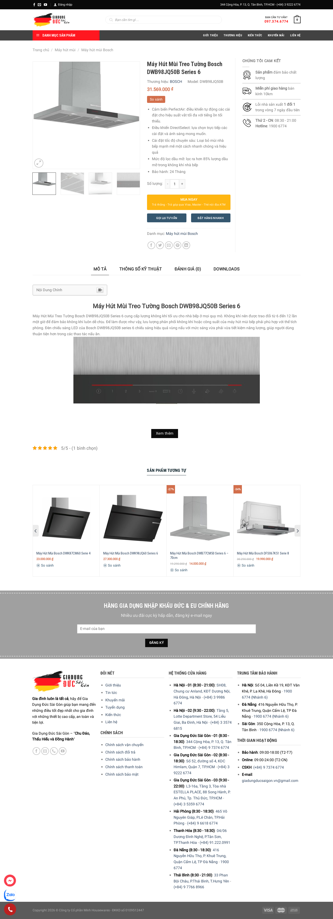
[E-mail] (39, 5)
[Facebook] (34, 5)
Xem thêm (165, 433)
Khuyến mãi (115, 700)
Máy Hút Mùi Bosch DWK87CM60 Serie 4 (63, 553)
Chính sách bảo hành (122, 759)
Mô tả (100, 269)
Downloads (226, 269)
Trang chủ (41, 50)
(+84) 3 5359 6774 (189, 804)
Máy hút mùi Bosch (97, 50)
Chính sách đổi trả (120, 752)
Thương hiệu (232, 35)
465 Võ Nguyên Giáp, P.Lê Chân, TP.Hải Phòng (200, 817)
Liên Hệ (295, 35)
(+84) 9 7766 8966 (189, 887)
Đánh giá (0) (188, 269)
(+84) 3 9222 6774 (288, 4)
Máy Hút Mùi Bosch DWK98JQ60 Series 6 (130, 553)
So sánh (156, 99)
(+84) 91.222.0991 (215, 842)
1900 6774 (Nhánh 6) (271, 716)
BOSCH (176, 81)
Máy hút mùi (65, 50)
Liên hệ (111, 722)
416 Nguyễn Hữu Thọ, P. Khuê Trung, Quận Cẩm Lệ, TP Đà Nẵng (200, 856)
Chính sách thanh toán (124, 767)
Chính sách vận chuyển (124, 745)
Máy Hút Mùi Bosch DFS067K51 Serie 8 (263, 553)
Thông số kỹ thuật (140, 269)
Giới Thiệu (210, 35)
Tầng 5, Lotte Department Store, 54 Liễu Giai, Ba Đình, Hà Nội (201, 716)
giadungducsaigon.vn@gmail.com (270, 780)
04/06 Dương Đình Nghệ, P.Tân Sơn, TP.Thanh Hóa (200, 836)
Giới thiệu (113, 685)
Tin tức (111, 692)
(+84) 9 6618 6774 (202, 823)
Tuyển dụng (115, 707)
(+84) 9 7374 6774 (214, 747)
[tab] (100, 269)
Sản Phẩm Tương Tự (166, 470)
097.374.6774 (276, 21)
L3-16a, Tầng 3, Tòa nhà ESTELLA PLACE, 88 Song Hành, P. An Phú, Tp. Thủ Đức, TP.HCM (202, 792)
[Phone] (10, 909)
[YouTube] (45, 5)
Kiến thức (255, 35)
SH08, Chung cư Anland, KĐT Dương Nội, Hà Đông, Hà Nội (202, 691)
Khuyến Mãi (276, 35)
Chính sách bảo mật (121, 774)
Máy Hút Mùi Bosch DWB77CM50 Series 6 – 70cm (199, 555)
